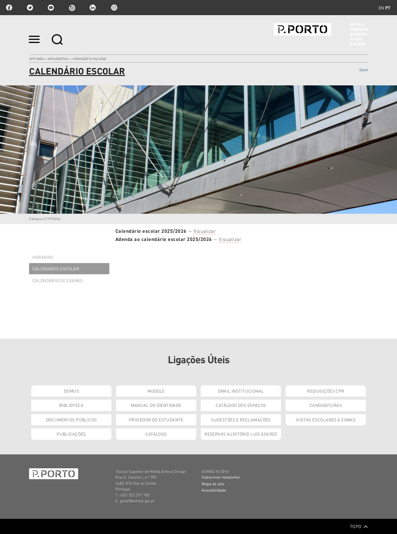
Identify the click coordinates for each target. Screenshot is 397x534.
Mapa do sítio (213, 483)
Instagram (114, 8)
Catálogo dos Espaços (241, 405)
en (381, 7)
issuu (72, 8)
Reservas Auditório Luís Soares (240, 434)
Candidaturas (325, 405)
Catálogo (156, 434)
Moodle (156, 391)
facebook (9, 8)
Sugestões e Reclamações (241, 419)
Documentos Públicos (71, 419)
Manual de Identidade (156, 405)
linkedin (93, 8)
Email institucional (241, 391)
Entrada (36, 58)
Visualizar (205, 231)
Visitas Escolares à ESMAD (326, 419)
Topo (359, 526)
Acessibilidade (214, 490)
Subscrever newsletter (221, 477)
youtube (51, 8)
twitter (30, 8)
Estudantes (58, 58)
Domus (71, 391)
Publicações (71, 434)
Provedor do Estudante (156, 419)
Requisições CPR (325, 391)
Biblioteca (71, 405)
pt (387, 7)
